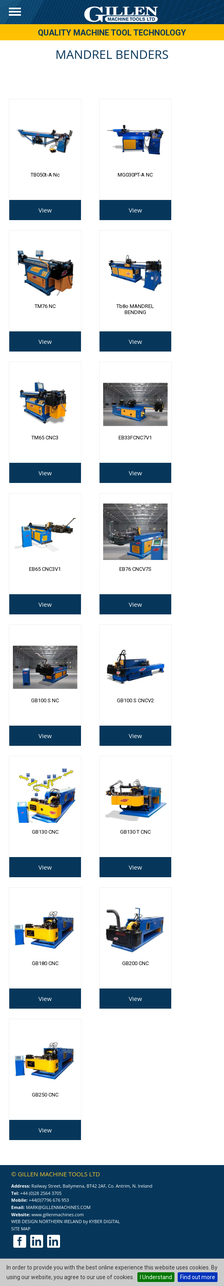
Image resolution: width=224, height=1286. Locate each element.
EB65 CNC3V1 (45, 569)
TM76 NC (45, 306)
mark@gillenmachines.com (58, 1207)
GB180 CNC (45, 963)
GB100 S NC (45, 700)
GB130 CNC (45, 832)
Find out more (197, 1277)
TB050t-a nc (45, 175)
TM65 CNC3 (44, 438)
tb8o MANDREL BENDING (135, 309)
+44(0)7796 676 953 (49, 1200)
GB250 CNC (45, 1095)
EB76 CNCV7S (135, 569)
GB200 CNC (135, 963)
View (45, 210)
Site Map (21, 1229)
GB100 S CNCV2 (135, 700)
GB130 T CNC (135, 832)
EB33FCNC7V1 (135, 438)
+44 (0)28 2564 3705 (41, 1193)
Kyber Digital (104, 1221)
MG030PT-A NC (135, 175)
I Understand (156, 1277)
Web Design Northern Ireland (46, 1221)
